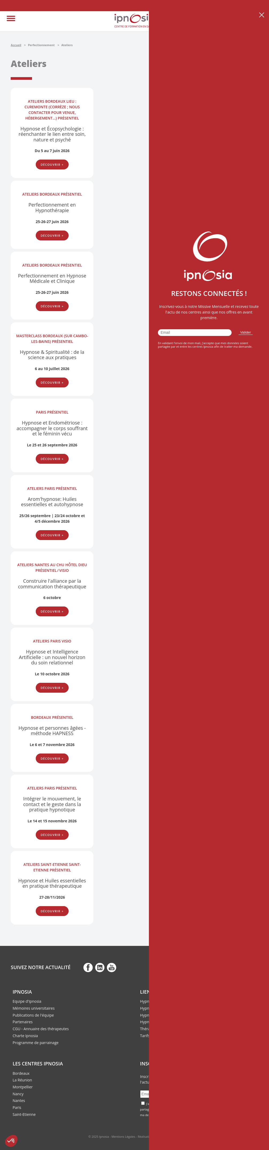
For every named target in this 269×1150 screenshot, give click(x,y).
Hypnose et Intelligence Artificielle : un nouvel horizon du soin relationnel (52, 657)
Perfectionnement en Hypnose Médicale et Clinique (52, 278)
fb (88, 967)
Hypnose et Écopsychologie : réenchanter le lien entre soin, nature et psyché (52, 134)
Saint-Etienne (24, 1114)
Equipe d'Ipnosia (27, 1001)
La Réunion (22, 1079)
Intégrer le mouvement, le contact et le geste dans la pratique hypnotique (52, 804)
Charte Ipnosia (25, 1035)
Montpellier (23, 1086)
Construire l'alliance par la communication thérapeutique (52, 584)
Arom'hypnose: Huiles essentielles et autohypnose (52, 502)
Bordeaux (21, 1073)
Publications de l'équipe (33, 1015)
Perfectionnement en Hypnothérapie (52, 207)
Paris (17, 1107)
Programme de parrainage (35, 1042)
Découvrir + (52, 164)
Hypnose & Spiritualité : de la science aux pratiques (52, 355)
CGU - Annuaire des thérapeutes (41, 1028)
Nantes (19, 1100)
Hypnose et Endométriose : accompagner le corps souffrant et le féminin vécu (52, 428)
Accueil (16, 45)
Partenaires (23, 1021)
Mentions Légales (123, 1137)
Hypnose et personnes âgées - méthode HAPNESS (52, 731)
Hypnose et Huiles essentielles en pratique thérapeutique (52, 883)
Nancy (18, 1093)
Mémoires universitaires (33, 1008)
